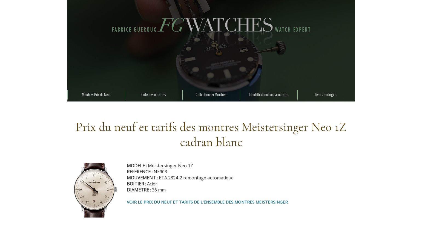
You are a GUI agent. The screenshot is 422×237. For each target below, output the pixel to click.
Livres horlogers (326, 95)
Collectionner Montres (211, 95)
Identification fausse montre (268, 95)
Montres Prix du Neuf (96, 95)
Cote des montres (153, 95)
